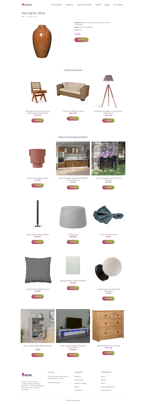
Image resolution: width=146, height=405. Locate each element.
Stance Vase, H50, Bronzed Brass (37, 236)
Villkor (103, 385)
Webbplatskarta (106, 391)
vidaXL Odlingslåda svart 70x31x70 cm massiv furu (108, 180)
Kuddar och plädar (84, 5)
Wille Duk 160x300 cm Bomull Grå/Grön (73, 282)
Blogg (107, 5)
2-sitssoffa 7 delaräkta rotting (73, 112)
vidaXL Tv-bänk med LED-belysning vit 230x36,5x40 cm (73, 348)
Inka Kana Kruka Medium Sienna (38, 179)
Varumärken (118, 5)
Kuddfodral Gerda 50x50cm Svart (37, 290)
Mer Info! (81, 41)
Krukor (103, 24)
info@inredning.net (54, 384)
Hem (22, 18)
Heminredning (56, 5)
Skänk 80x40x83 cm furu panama (108, 347)
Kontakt (103, 381)
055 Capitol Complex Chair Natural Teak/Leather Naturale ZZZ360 (38, 113)
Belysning (69, 5)
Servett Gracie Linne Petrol (108, 236)
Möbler (98, 5)
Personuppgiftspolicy (108, 388)
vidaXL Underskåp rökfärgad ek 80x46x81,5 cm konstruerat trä (73, 180)
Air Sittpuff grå (73, 236)
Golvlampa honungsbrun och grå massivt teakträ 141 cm (108, 113)
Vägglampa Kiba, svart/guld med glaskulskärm (108, 291)
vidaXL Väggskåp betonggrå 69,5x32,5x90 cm (37, 348)
